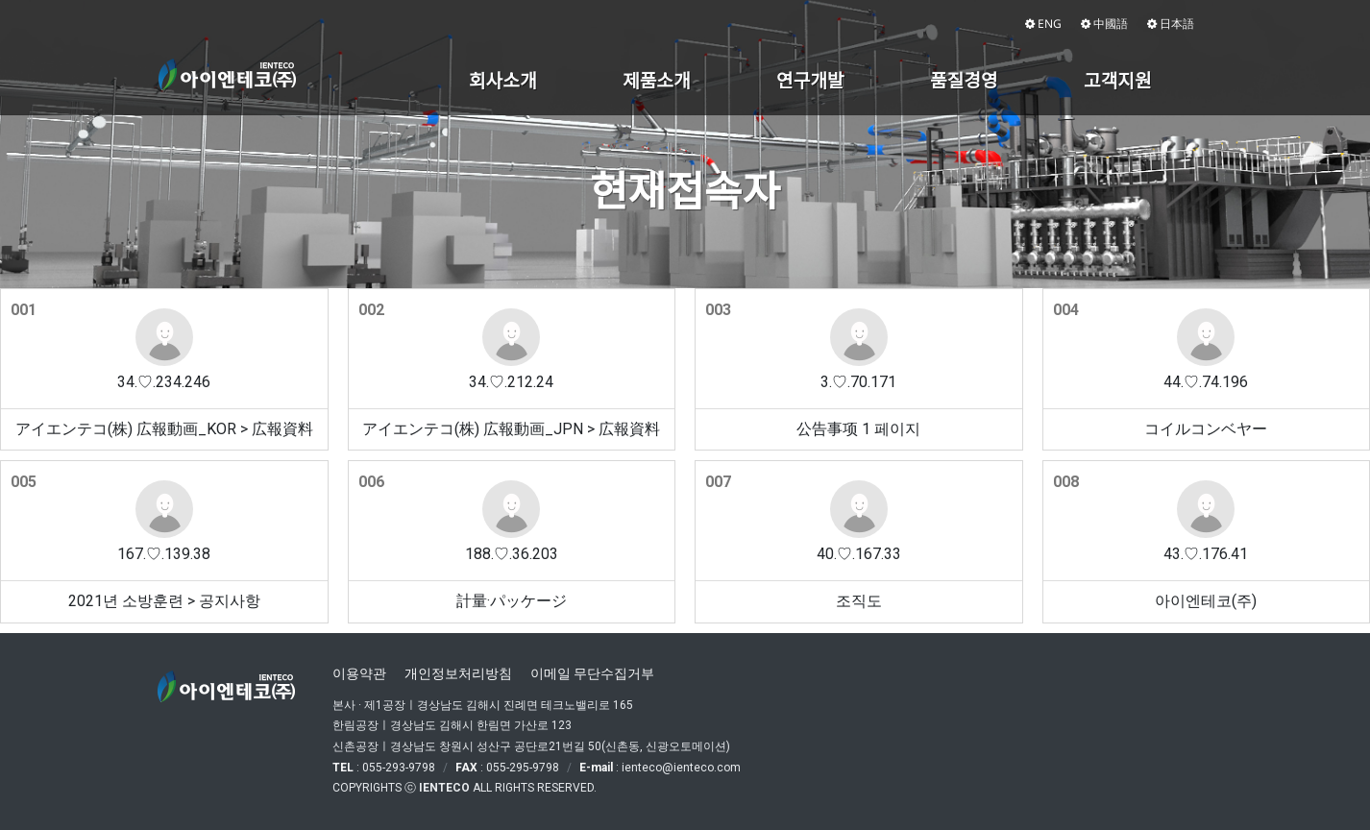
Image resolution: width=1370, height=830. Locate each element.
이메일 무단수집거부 (592, 673)
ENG (1043, 23)
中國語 (1104, 23)
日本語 (1170, 23)
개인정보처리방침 (458, 673)
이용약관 (359, 673)
